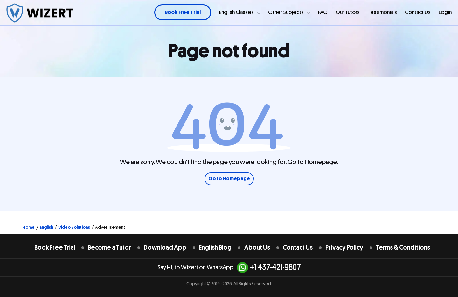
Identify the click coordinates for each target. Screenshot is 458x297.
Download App (165, 247)
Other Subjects (286, 12)
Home (28, 227)
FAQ (323, 12)
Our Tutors (348, 12)
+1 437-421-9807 (269, 267)
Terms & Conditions (403, 247)
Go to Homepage (229, 178)
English (46, 227)
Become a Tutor (109, 247)
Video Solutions (74, 227)
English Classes (236, 12)
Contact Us (418, 12)
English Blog (215, 247)
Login (445, 12)
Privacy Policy (344, 247)
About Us (257, 247)
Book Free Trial (183, 12)
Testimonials (382, 12)
